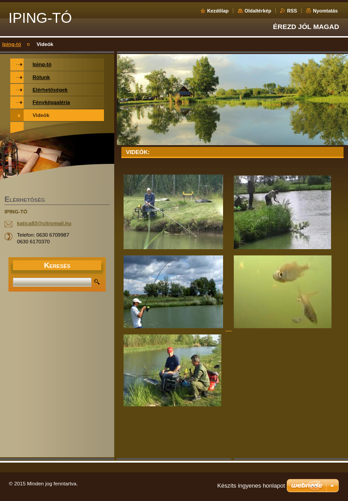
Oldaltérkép (257, 10)
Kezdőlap (217, 10)
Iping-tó (11, 44)
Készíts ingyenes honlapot (251, 485)
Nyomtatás (325, 10)
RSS (292, 10)
